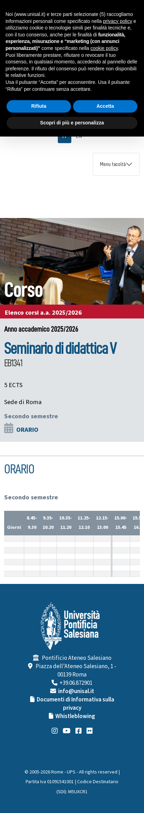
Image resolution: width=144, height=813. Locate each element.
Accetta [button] (105, 106)
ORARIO (27, 429)
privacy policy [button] (117, 21)
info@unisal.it (76, 691)
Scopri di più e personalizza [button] (72, 122)
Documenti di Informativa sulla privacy (75, 704)
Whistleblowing (75, 716)
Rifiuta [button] (38, 106)
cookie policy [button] (104, 48)
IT (64, 136)
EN (79, 136)
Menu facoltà (113, 164)
